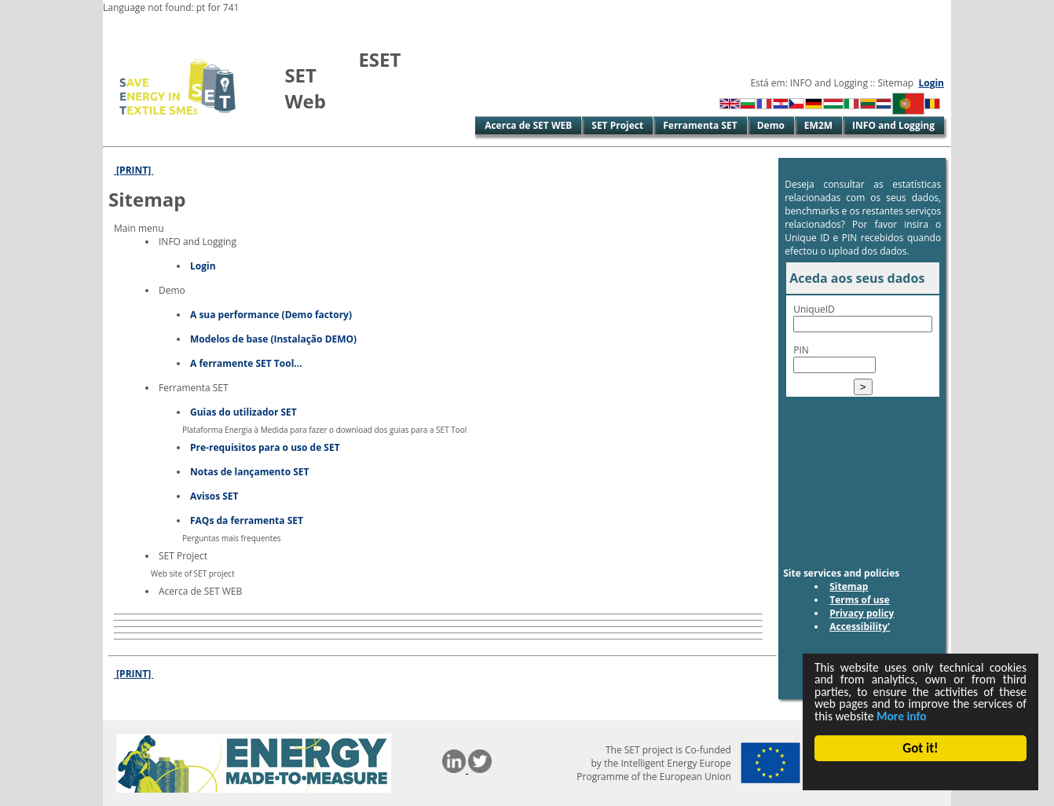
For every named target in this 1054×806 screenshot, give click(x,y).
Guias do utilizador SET (243, 412)
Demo (771, 125)
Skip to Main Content (152, 27)
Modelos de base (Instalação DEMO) (273, 339)
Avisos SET (214, 496)
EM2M (818, 125)
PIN (801, 350)
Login (931, 83)
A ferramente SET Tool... (246, 363)
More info (841, 715)
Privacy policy (861, 613)
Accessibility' (859, 626)
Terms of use (859, 599)
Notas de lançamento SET (249, 471)
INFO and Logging (893, 125)
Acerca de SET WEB (528, 125)
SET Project (617, 125)
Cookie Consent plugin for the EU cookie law (920, 775)
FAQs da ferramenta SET (246, 520)
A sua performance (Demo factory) (271, 314)
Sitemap (848, 586)
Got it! (920, 748)
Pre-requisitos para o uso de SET (265, 447)
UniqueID (814, 309)
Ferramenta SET (700, 125)
